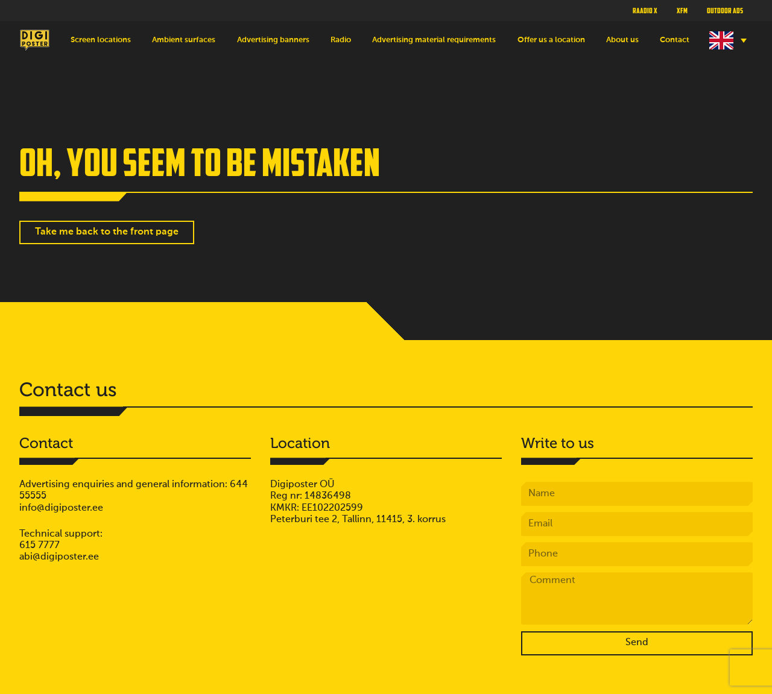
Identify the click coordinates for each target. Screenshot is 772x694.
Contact (674, 40)
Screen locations (101, 40)
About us (622, 40)
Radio (341, 40)
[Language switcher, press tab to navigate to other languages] (726, 40)
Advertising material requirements (434, 40)
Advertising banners (273, 40)
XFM (682, 10)
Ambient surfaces (183, 40)
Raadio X (645, 10)
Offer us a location (551, 40)
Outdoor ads (725, 10)
